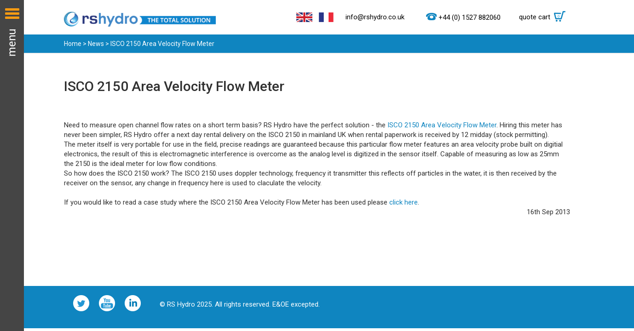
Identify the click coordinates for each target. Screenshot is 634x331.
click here (403, 202)
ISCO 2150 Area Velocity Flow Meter (441, 125)
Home (72, 43)
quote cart (544, 17)
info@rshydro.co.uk (375, 17)
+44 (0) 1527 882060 (469, 17)
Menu (12, 165)
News (96, 43)
